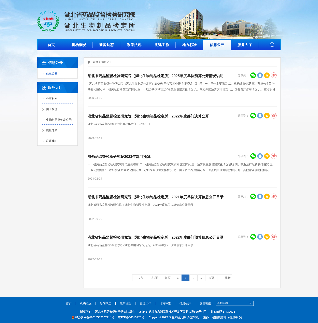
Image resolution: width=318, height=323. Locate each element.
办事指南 (51, 98)
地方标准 (189, 45)
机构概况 (79, 45)
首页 (51, 45)
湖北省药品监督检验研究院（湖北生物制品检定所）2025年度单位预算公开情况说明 (155, 76)
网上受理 (51, 109)
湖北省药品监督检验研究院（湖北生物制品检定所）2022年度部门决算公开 (148, 116)
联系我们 (51, 140)
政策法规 (134, 45)
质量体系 (51, 130)
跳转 (228, 277)
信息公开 (217, 45)
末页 (211, 277)
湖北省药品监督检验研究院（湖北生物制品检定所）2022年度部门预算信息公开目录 (155, 237)
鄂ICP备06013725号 (131, 317)
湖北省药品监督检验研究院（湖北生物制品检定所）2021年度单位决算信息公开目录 (155, 197)
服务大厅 (244, 45)
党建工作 (162, 45)
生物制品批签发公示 (59, 119)
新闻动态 (106, 45)
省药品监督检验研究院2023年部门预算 (119, 157)
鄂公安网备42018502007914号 (93, 317)
